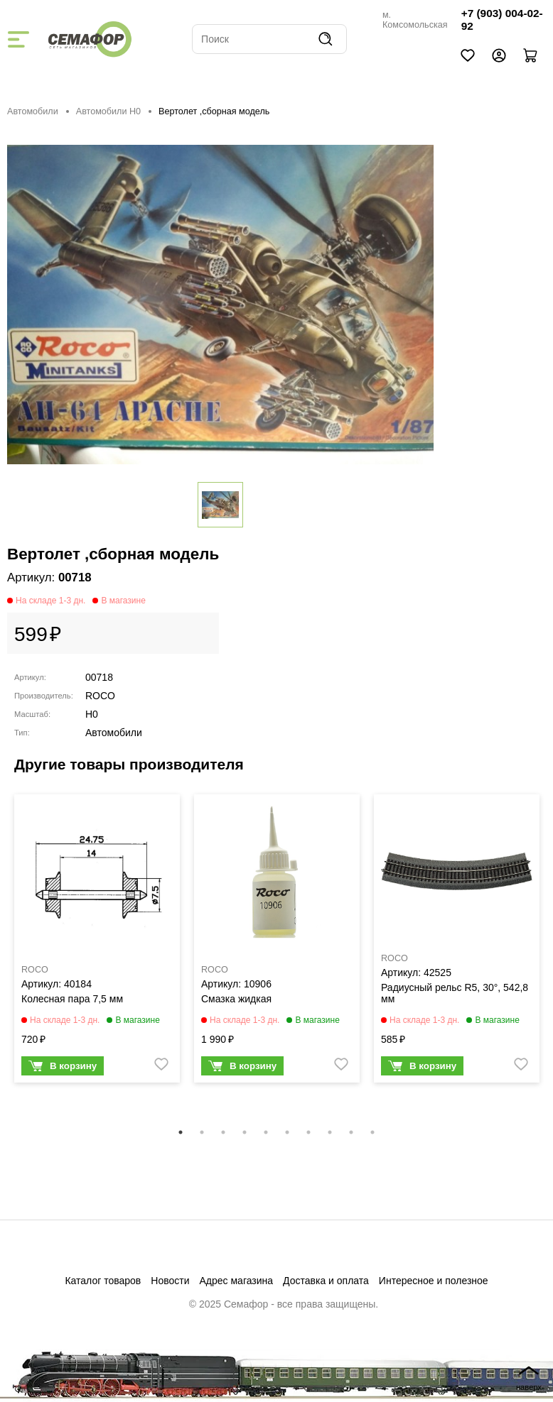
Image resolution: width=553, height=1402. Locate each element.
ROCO (100, 695)
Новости (170, 1280)
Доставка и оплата (326, 1280)
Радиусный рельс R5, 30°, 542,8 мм (454, 993)
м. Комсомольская (415, 20)
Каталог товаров (103, 1280)
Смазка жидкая (236, 998)
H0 (91, 714)
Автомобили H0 (108, 111)
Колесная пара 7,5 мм (72, 998)
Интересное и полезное (433, 1280)
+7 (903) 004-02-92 (502, 19)
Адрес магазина (237, 1280)
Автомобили (32, 111)
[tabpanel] (97, 942)
